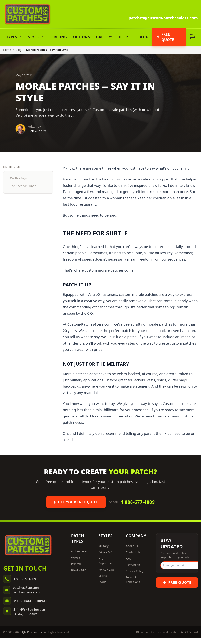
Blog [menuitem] (143, 37)
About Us (132, 546)
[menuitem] (14, 37)
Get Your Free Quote (76, 502)
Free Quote (165, 37)
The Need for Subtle (23, 186)
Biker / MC (105, 552)
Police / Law (106, 569)
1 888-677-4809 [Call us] (172, 11)
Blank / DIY (78, 570)
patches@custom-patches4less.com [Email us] (163, 18)
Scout (102, 582)
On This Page (18, 178)
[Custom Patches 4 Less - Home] (27, 14)
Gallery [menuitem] (104, 37)
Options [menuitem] (81, 37)
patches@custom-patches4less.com (26, 589)
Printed (76, 564)
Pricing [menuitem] (59, 37)
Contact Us (133, 552)
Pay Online (133, 565)
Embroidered (79, 551)
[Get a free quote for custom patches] (177, 582)
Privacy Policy (134, 571)
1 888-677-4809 (138, 502)
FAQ (128, 558)
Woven (75, 558)
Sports (103, 576)
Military (104, 546)
